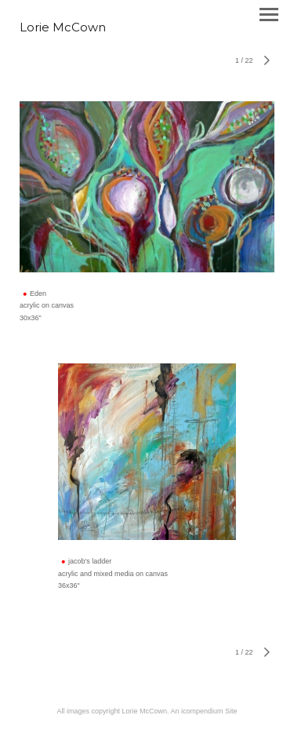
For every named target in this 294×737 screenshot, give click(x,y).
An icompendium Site (204, 711)
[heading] (63, 28)
